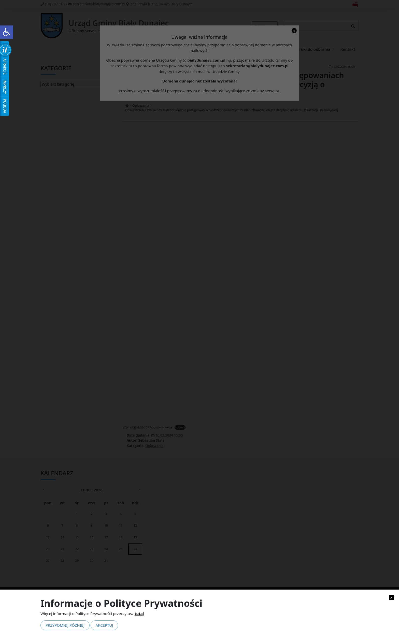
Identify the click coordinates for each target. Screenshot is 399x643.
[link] (6, 32)
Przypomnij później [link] (65, 625)
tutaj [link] (139, 613)
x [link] (391, 597)
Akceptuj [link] (104, 625)
